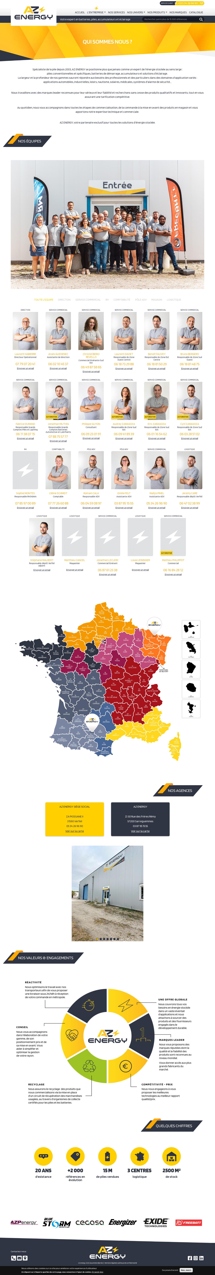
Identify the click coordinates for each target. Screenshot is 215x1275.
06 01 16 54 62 (157, 434)
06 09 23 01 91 (91, 434)
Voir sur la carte (74, 831)
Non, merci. (186, 1270)
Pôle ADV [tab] (141, 299)
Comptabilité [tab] (121, 299)
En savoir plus (97, 1272)
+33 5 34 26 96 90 (188, 3)
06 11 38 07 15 (25, 434)
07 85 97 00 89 (25, 503)
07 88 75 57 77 (58, 436)
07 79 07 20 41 (25, 364)
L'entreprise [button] (95, 12)
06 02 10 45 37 (58, 364)
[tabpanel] (107, 442)
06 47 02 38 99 (189, 503)
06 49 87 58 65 (91, 367)
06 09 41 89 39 (124, 434)
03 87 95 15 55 (123, 503)
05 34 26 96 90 (156, 503)
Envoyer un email (25, 368)
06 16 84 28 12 (173, 570)
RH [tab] (107, 299)
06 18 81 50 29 (157, 364)
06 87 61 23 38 (107, 570)
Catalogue (196, 12)
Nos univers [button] (135, 12)
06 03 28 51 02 (190, 434)
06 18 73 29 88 (124, 364)
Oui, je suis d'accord (170, 1270)
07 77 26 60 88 (58, 503)
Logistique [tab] (174, 299)
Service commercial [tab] (88, 299)
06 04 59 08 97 (91, 503)
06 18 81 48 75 (189, 364)
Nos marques (178, 12)
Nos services (116, 12)
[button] (97, 939)
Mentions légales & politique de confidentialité (121, 1263)
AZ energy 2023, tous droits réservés (90, 1263)
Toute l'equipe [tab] (43, 299)
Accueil (80, 12)
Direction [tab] (64, 299)
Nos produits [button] (156, 12)
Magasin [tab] (156, 299)
